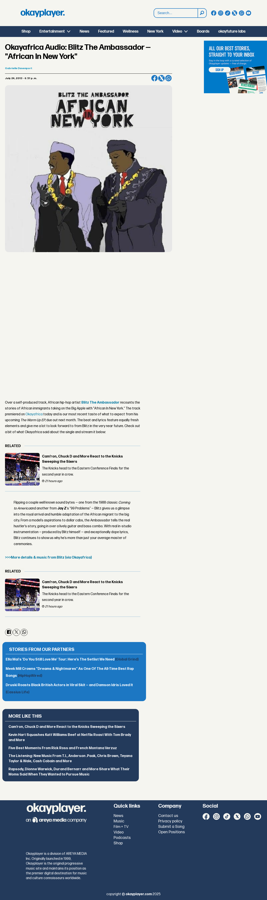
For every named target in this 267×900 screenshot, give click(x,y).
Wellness (130, 31)
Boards (203, 31)
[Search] (202, 13)
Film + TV (121, 827)
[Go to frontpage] (43, 13)
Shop (26, 31)
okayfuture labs (231, 31)
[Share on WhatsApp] (168, 78)
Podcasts (122, 837)
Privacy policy (170, 821)
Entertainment (52, 31)
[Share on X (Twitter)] (161, 78)
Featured (106, 31)
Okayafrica (34, 414)
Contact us (168, 815)
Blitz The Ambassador (100, 403)
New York (155, 31)
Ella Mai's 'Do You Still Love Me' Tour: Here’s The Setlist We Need (72, 659)
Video (177, 31)
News (84, 31)
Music (119, 821)
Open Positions (171, 832)
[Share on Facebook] (154, 78)
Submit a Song (171, 826)
